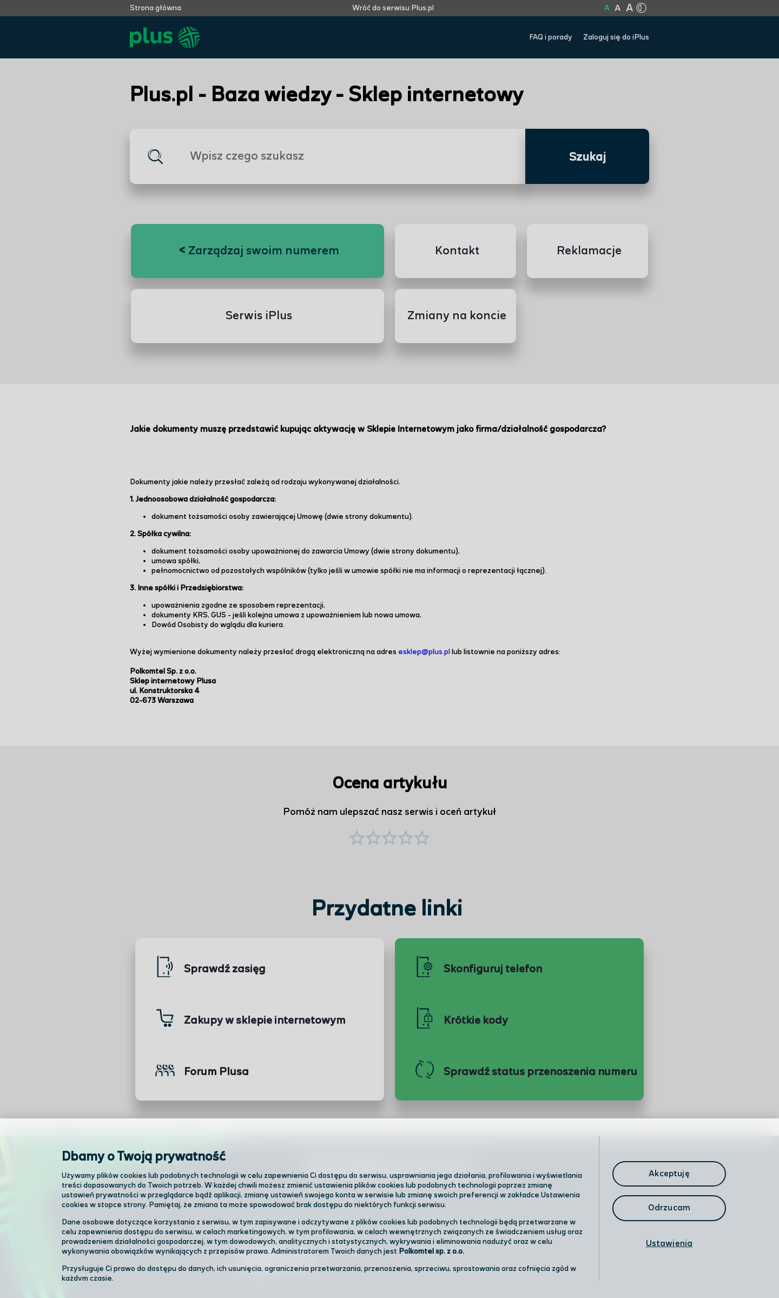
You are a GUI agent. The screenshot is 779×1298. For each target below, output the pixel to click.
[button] (422, 839)
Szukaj (587, 157)
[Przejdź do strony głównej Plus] (165, 37)
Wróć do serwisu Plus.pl (393, 8)
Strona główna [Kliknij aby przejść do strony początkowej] (155, 8)
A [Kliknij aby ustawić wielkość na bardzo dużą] (629, 8)
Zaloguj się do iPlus (616, 37)
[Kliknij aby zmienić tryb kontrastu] (641, 8)
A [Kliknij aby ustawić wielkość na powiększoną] (617, 8)
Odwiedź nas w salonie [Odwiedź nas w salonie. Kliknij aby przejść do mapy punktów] (290, 1234)
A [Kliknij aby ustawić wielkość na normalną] (606, 8)
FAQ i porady (550, 37)
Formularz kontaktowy (467, 1235)
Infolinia (436, 1262)
